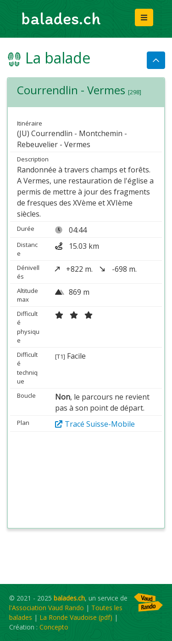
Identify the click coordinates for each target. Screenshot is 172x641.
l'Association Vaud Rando (46, 607)
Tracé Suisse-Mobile (95, 424)
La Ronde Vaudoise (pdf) (75, 617)
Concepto (53, 627)
